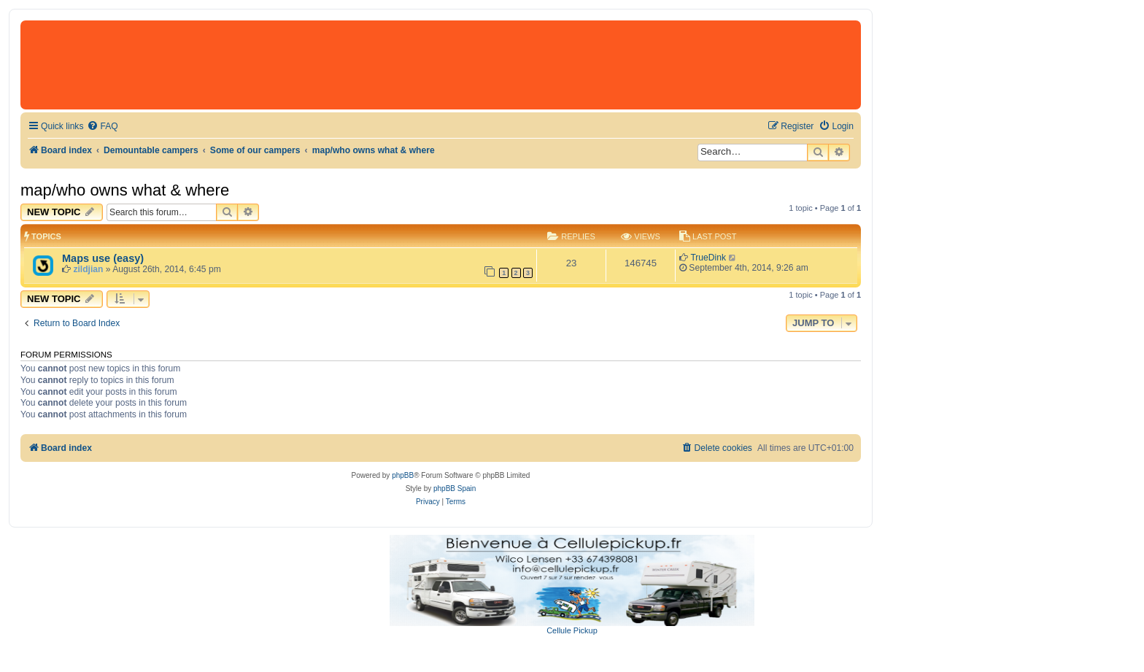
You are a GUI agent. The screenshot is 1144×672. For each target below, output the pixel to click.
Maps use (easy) (103, 258)
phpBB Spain (454, 488)
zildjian (88, 269)
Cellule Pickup (572, 630)
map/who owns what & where (124, 190)
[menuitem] (102, 126)
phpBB (403, 475)
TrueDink (708, 257)
